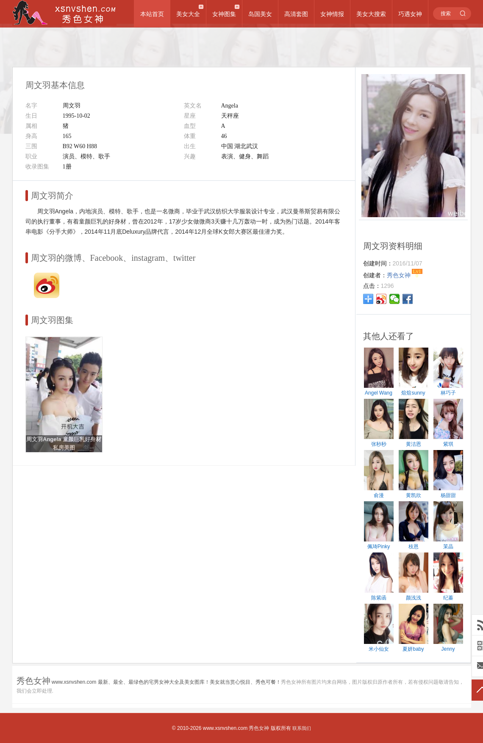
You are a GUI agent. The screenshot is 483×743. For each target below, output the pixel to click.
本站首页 (152, 14)
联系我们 (301, 728)
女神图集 (224, 14)
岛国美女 (260, 14)
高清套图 (296, 14)
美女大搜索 (371, 14)
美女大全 (188, 14)
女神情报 (332, 14)
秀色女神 (259, 728)
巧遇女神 (410, 14)
